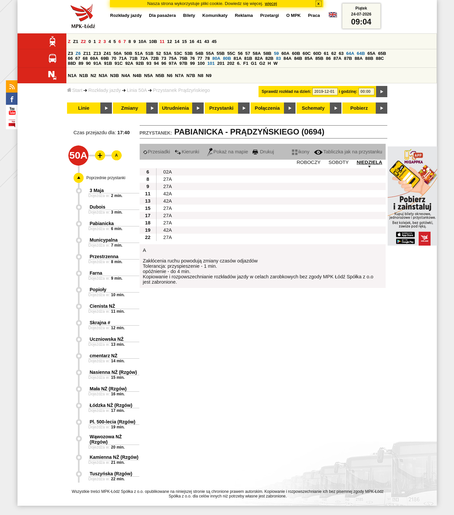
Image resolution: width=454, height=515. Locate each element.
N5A (148, 75)
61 (326, 53)
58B (267, 53)
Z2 (83, 41)
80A (216, 58)
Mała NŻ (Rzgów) (108, 388)
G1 (254, 63)
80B (227, 58)
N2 (93, 75)
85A (309, 58)
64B (361, 53)
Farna (96, 273)
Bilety (189, 15)
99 (192, 63)
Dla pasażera (162, 15)
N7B (190, 75)
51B (150, 53)
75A (173, 58)
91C (118, 63)
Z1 (75, 41)
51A (139, 53)
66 (70, 58)
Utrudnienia (175, 108)
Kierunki (187, 151)
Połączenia (267, 108)
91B (108, 63)
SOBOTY (339, 162)
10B (153, 41)
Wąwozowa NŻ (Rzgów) (106, 439)
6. (239, 63)
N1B (83, 75)
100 (201, 63)
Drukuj (263, 151)
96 (163, 63)
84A (287, 58)
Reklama (244, 15)
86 (328, 58)
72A (144, 58)
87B (348, 58)
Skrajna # (100, 322)
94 (156, 63)
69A (94, 58)
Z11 (87, 53)
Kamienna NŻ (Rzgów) (114, 457)
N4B (137, 75)
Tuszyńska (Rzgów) (111, 473)
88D (72, 63)
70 (113, 58)
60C (307, 53)
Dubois (97, 207)
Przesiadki (156, 151)
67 (77, 58)
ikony (300, 151)
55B (221, 53)
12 (169, 41)
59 (276, 53)
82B (269, 58)
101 (211, 63)
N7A (179, 75)
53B (189, 53)
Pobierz (359, 108)
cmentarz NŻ (104, 355)
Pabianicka (102, 223)
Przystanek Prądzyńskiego (181, 90)
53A (167, 53)
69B (105, 58)
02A (167, 172)
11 (161, 41)
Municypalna (104, 240)
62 (333, 53)
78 (207, 58)
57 (247, 53)
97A (173, 63)
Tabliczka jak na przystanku (348, 151)
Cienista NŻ (102, 306)
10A (142, 41)
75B (183, 58)
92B (140, 63)
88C (380, 58)
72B (154, 58)
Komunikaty (214, 15)
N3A (103, 75)
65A (371, 53)
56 (240, 53)
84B (298, 58)
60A (285, 53)
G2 (262, 63)
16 (192, 41)
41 (199, 41)
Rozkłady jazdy (104, 90)
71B (133, 58)
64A (350, 53)
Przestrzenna (104, 256)
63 (341, 53)
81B (248, 58)
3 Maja (97, 190)
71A (123, 58)
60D (317, 53)
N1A (72, 75)
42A (167, 193)
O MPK (293, 15)
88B (369, 58)
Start (75, 90)
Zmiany (129, 108)
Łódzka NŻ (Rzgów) (111, 405)
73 (163, 58)
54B (199, 53)
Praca (314, 15)
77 (199, 58)
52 (158, 53)
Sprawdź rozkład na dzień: (286, 91)
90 (88, 63)
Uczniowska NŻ (107, 339)
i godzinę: (348, 91)
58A (257, 53)
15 (184, 41)
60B (296, 53)
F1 (246, 63)
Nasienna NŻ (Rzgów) (113, 372)
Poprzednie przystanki (106, 178)
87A (337, 58)
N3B (114, 75)
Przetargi (269, 15)
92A (129, 63)
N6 (169, 75)
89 (81, 63)
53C (178, 53)
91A (97, 63)
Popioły (98, 289)
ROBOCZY (308, 162)
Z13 (97, 53)
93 (149, 63)
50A (118, 53)
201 (221, 63)
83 (278, 58)
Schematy (313, 108)
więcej (271, 3)
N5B (160, 75)
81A (237, 58)
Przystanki (221, 108)
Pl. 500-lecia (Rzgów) (112, 421)
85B (319, 58)
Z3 (70, 53)
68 (85, 58)
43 (206, 41)
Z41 (107, 53)
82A (259, 58)
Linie (83, 108)
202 (230, 63)
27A (167, 179)
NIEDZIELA (369, 162)
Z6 (78, 53)
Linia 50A (137, 90)
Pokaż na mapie (227, 151)
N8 (200, 75)
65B (382, 53)
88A (359, 58)
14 (177, 41)
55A (210, 53)
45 (214, 41)
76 (192, 58)
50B (128, 53)
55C (231, 53)
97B (183, 63)
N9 (209, 75)
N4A (126, 75)
